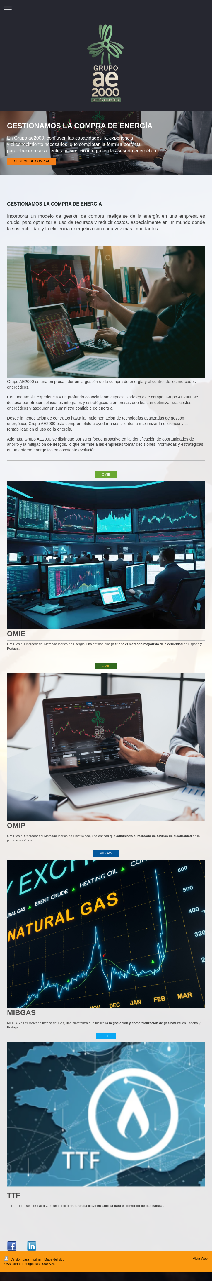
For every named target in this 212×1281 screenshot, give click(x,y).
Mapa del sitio (54, 1259)
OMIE (106, 474)
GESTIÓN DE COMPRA (31, 161)
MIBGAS (106, 853)
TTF (106, 1036)
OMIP (106, 666)
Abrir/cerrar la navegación (106, 7)
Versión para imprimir (23, 1259)
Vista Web (200, 1258)
